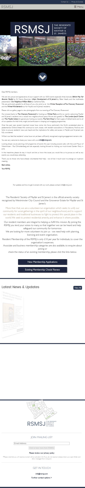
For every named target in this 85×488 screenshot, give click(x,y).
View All (77, 288)
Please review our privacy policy (41, 453)
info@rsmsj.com (45, 140)
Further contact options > (41, 478)
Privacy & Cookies (77, 2)
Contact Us (64, 2)
